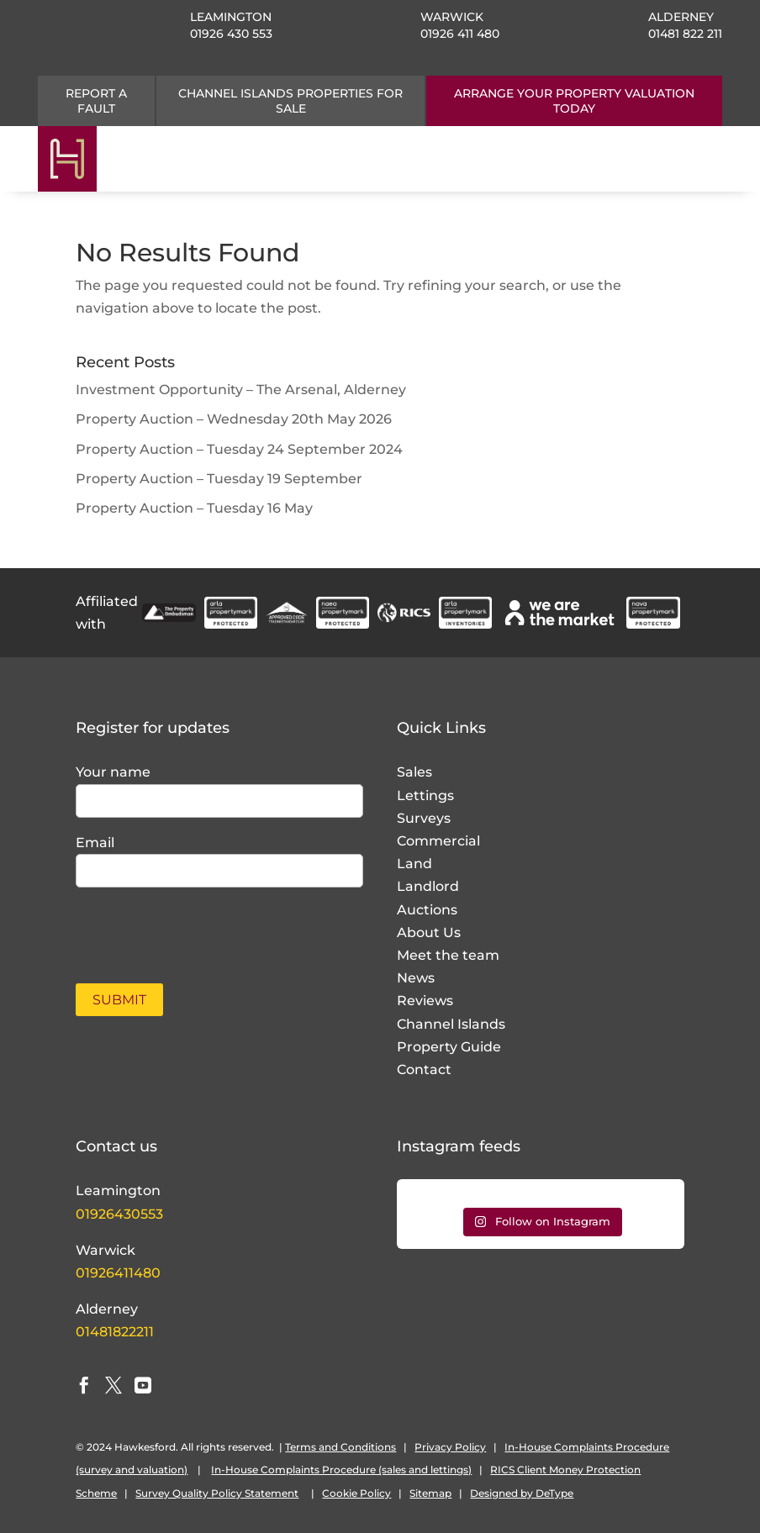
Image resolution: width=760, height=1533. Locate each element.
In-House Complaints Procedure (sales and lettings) (341, 1469)
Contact (424, 1069)
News (416, 978)
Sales (414, 772)
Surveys (424, 818)
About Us (429, 932)
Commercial (438, 841)
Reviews (425, 1001)
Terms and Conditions (340, 1447)
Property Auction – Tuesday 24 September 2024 (239, 449)
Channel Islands (451, 1024)
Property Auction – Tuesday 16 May (194, 508)
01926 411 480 (459, 33)
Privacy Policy (450, 1447)
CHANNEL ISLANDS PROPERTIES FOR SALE (290, 101)
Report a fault (96, 101)
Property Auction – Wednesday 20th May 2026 (234, 419)
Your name (113, 772)
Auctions (427, 910)
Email (95, 843)
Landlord (428, 886)
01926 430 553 (231, 33)
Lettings (425, 795)
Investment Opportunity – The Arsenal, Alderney (241, 390)
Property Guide (449, 1047)
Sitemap (430, 1493)
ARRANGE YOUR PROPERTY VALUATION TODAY (574, 101)
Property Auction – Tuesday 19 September (219, 479)
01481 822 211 (685, 33)
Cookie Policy (356, 1493)
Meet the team (448, 955)
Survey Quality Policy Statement (216, 1493)
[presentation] (174, 926)
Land (414, 864)
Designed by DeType (521, 1493)
